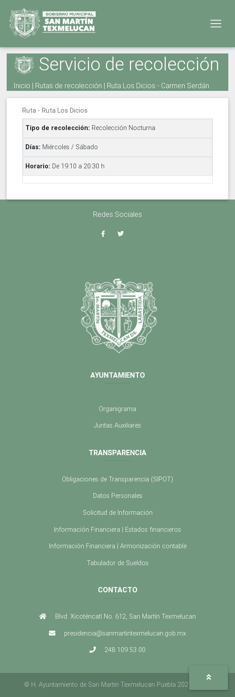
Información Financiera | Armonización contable (117, 546)
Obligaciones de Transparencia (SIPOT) (117, 479)
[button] (208, 677)
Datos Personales (117, 496)
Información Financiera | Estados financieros (117, 530)
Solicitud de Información (118, 513)
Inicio (21, 85)
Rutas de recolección (68, 85)
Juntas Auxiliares (117, 425)
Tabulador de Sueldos (118, 563)
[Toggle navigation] (216, 23)
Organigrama (117, 409)
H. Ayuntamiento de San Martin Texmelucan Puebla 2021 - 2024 (121, 685)
